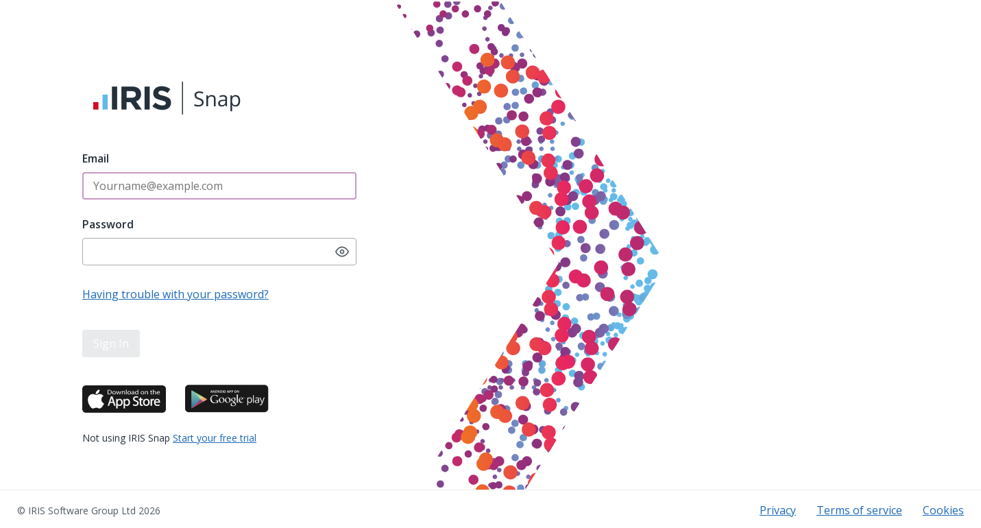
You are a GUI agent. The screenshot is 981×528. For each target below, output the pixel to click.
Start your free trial (214, 437)
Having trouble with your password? (175, 294)
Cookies (943, 510)
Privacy (778, 510)
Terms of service (859, 510)
